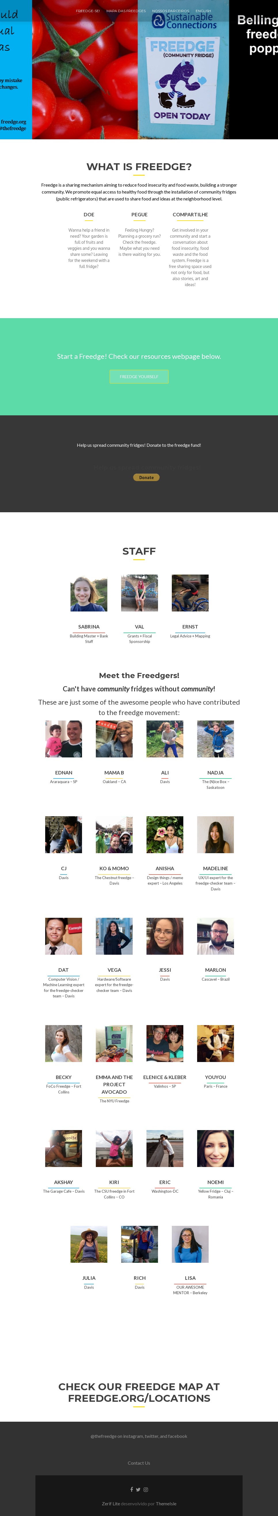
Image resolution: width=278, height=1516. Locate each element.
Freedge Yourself (145, 376)
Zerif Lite (111, 1503)
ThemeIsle (166, 1503)
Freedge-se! (88, 11)
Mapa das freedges (126, 11)
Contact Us (139, 1463)
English (203, 11)
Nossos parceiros (170, 11)
